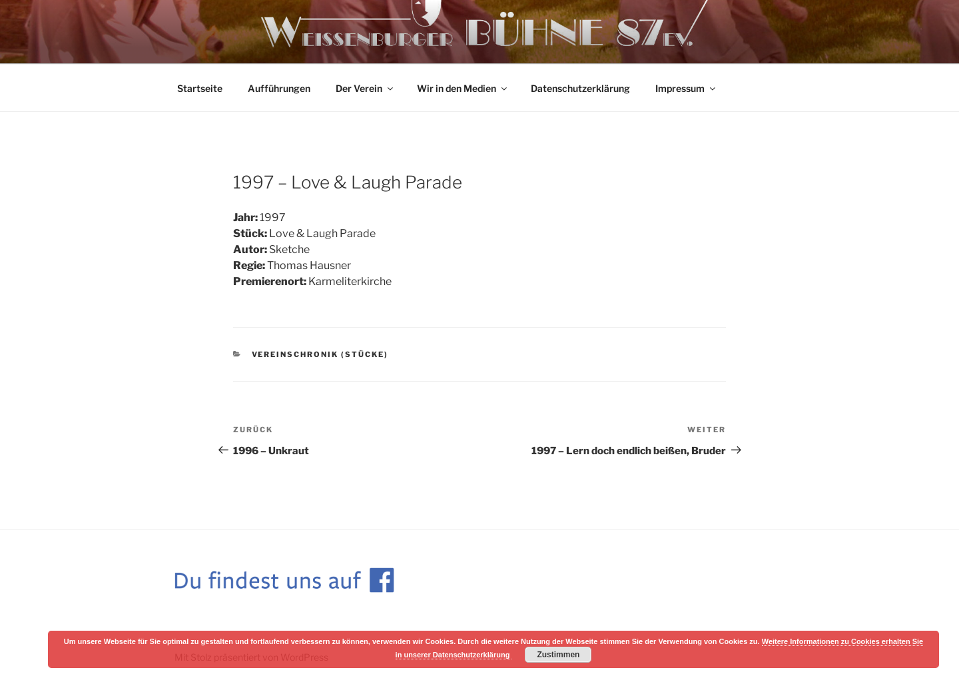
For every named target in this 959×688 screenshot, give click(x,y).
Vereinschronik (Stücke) (320, 354)
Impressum (686, 88)
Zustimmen (558, 654)
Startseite (199, 88)
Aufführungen (279, 88)
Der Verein (365, 88)
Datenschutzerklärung (580, 88)
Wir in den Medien (463, 88)
